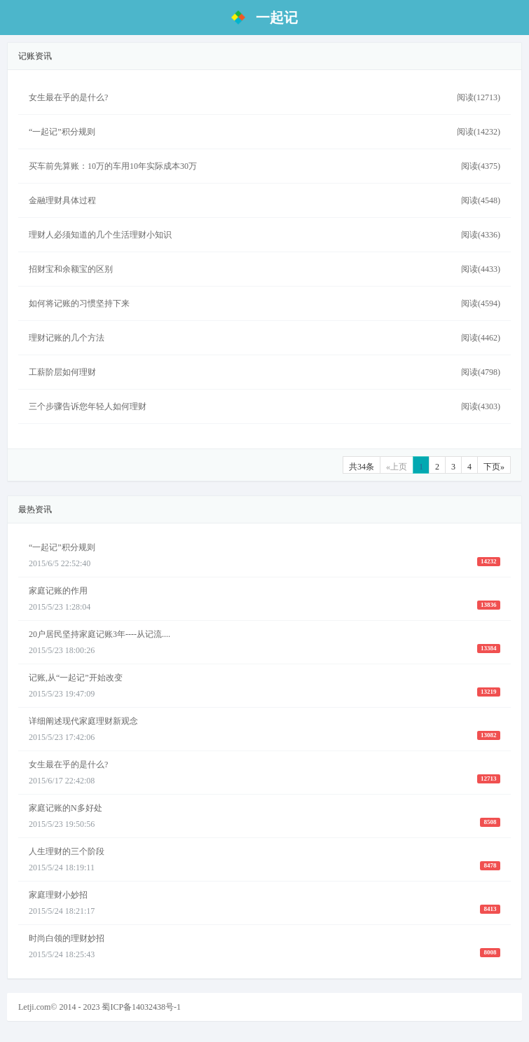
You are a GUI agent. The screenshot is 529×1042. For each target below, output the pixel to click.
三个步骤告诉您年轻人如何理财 (87, 406)
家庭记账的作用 (58, 591)
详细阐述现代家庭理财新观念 (83, 721)
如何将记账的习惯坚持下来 (79, 303)
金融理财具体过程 (62, 200)
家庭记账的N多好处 (65, 808)
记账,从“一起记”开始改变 (76, 678)
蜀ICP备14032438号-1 (141, 1007)
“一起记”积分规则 (62, 132)
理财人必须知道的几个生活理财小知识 (100, 235)
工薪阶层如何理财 (62, 372)
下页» (493, 467)
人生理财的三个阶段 (66, 851)
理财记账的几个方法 (66, 338)
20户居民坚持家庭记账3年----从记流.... (99, 634)
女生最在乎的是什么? (68, 97)
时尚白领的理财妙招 (66, 938)
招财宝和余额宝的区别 (71, 269)
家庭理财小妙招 (58, 895)
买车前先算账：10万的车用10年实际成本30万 (113, 166)
